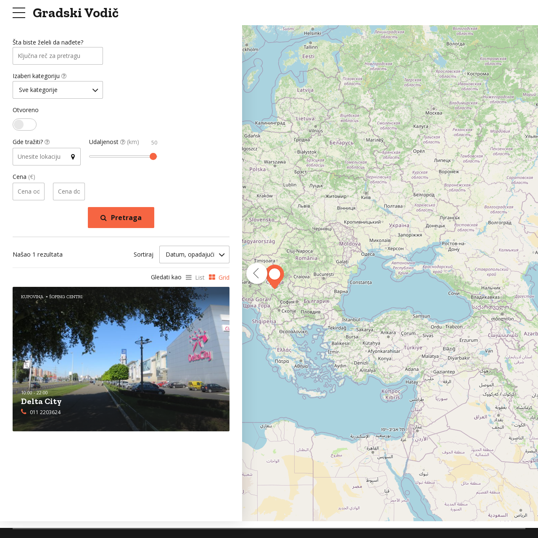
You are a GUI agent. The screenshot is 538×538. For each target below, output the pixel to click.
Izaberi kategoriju (39, 77)
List (200, 279)
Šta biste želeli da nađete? (48, 43)
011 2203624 (45, 413)
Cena (24, 178)
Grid (224, 279)
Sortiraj (143, 256)
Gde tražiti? (31, 143)
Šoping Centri (65, 298)
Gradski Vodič (76, 13)
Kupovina (32, 298)
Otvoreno (26, 111)
